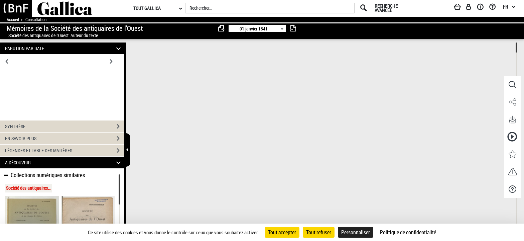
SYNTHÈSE (64, 126)
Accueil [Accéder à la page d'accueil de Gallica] (13, 19)
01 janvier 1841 (254, 28)
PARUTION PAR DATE (64, 48)
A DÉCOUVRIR (64, 162)
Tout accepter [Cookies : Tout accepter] (282, 232)
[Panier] (460, 8)
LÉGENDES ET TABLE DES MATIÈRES (64, 150)
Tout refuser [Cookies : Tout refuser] (318, 232)
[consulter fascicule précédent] (221, 28)
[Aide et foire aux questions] (495, 8)
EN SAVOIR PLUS (64, 138)
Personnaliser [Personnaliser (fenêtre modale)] (355, 232)
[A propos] (483, 8)
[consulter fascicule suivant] (293, 28)
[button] (512, 84)
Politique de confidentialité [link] (408, 232)
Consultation (35, 19)
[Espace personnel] (472, 8)
